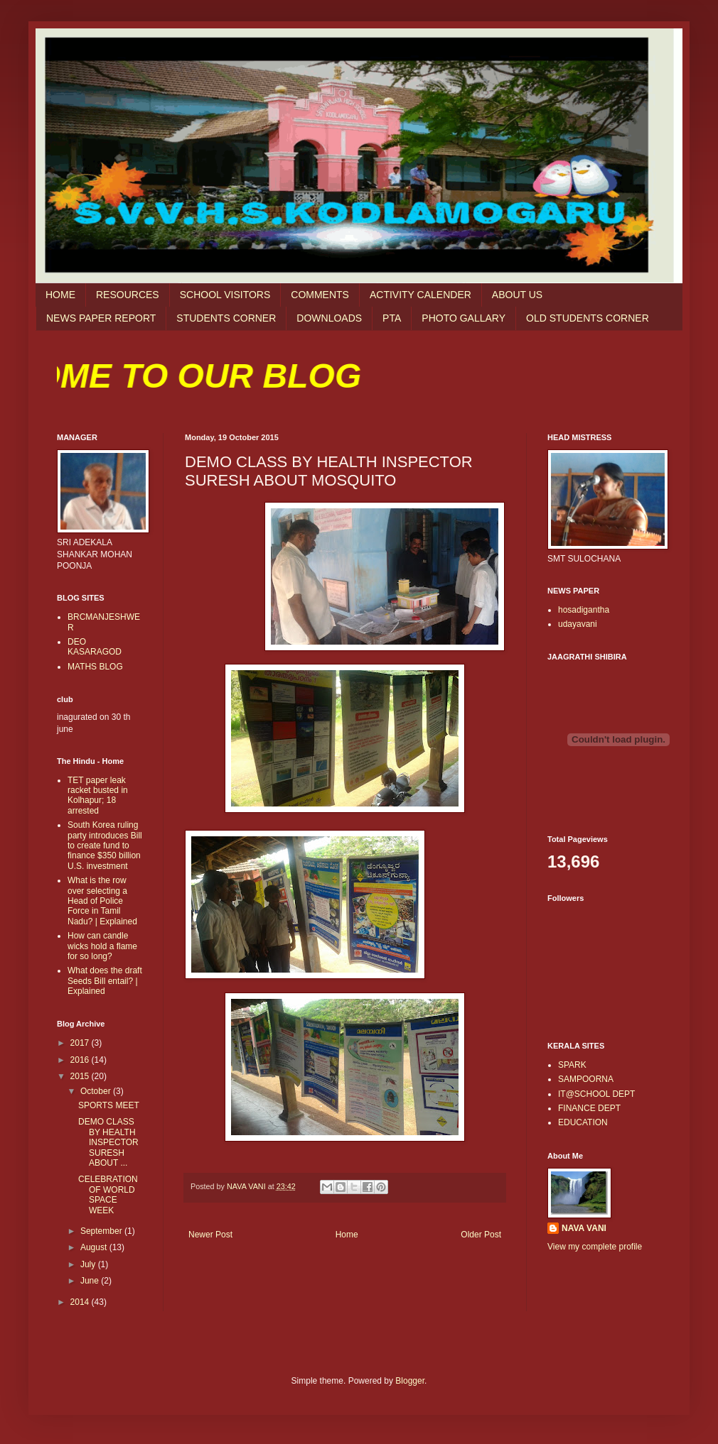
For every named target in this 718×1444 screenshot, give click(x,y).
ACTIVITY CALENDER (420, 294)
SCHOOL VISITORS (225, 294)
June (90, 1281)
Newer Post (210, 1235)
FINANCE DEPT (589, 1108)
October (96, 1091)
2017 (81, 1043)
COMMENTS (320, 294)
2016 (81, 1060)
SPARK (572, 1065)
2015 (81, 1076)
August (94, 1247)
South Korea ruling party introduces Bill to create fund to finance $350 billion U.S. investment (105, 845)
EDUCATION (583, 1122)
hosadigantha (583, 610)
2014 (81, 1302)
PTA (391, 318)
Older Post (481, 1235)
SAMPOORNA (585, 1079)
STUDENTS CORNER (226, 318)
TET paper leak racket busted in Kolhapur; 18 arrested (98, 795)
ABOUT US (517, 294)
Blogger (409, 1381)
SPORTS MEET (108, 1105)
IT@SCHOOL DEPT (596, 1094)
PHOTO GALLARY (463, 318)
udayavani (577, 624)
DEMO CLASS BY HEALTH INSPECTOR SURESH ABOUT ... (108, 1142)
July (89, 1264)
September (102, 1231)
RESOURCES (127, 294)
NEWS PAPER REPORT (101, 318)
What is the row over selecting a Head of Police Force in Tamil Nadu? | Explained (102, 900)
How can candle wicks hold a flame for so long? (102, 946)
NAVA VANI (584, 1228)
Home (347, 1235)
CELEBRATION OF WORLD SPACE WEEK (108, 1194)
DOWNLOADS (329, 318)
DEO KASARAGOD (95, 647)
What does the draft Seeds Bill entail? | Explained (105, 981)
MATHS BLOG (95, 667)
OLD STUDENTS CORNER (587, 318)
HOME (60, 294)
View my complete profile (594, 1247)
